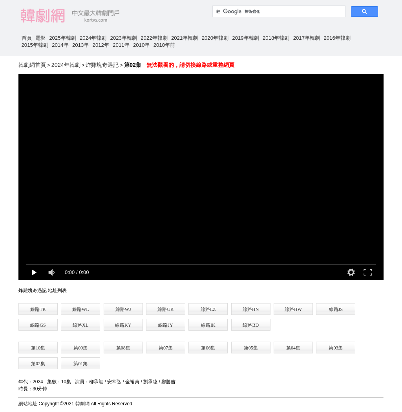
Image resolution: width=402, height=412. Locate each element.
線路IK (208, 325)
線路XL (80, 325)
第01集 (80, 363)
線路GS (38, 325)
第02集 (38, 363)
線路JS (336, 309)
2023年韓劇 (123, 38)
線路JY (165, 325)
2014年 (60, 45)
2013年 (80, 45)
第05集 (251, 348)
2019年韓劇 (245, 38)
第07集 (166, 348)
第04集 (293, 348)
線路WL (80, 309)
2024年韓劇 (93, 38)
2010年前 (164, 45)
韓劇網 (82, 403)
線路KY (123, 325)
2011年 (121, 45)
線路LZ (208, 309)
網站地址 (27, 403)
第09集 (80, 348)
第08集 (123, 348)
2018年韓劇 (276, 38)
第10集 (38, 348)
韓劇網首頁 (32, 65)
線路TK (38, 309)
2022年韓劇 (154, 38)
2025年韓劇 (62, 38)
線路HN (251, 309)
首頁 (27, 38)
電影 (40, 38)
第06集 (208, 348)
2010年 (141, 45)
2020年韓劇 (215, 38)
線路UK (165, 309)
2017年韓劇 (306, 38)
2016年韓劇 (336, 38)
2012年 (101, 45)
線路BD (251, 325)
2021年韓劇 (184, 38)
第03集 (336, 348)
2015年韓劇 (35, 45)
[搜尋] (278, 11)
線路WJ (123, 309)
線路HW (293, 309)
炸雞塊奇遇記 (102, 65)
